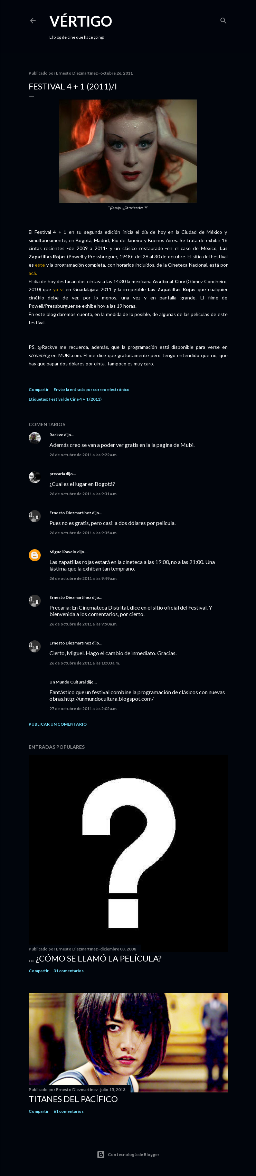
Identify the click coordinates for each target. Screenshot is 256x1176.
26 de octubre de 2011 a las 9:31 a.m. (83, 493)
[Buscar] (223, 19)
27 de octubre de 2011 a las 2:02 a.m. (83, 708)
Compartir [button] (39, 389)
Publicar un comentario (58, 724)
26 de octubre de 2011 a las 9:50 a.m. (83, 624)
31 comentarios (69, 970)
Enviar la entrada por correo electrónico (92, 389)
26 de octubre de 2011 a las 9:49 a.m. (83, 578)
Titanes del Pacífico (73, 1099)
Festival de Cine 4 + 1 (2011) (75, 399)
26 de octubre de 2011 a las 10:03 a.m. (84, 663)
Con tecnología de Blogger (128, 1154)
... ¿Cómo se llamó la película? (95, 958)
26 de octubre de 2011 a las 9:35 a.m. (83, 532)
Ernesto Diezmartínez (70, 512)
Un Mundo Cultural (67, 682)
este (40, 265)
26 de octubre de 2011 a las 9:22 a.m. (83, 454)
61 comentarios (69, 1111)
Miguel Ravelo (62, 551)
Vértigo (80, 21)
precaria (57, 473)
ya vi (58, 289)
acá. (33, 273)
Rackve (56, 434)
